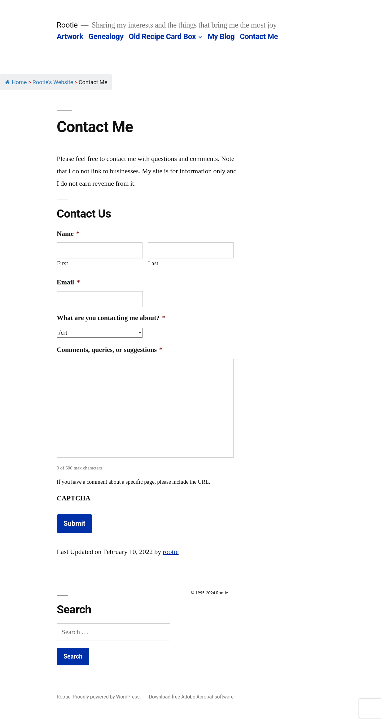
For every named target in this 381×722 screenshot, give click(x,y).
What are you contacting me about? (111, 317)
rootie (170, 551)
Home (16, 82)
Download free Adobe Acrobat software (191, 697)
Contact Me (259, 36)
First (62, 263)
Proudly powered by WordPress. (107, 697)
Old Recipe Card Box (162, 36)
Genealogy (105, 36)
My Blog (221, 36)
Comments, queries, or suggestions (110, 349)
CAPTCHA (73, 498)
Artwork (70, 36)
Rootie (67, 24)
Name (68, 233)
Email (68, 282)
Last (153, 263)
